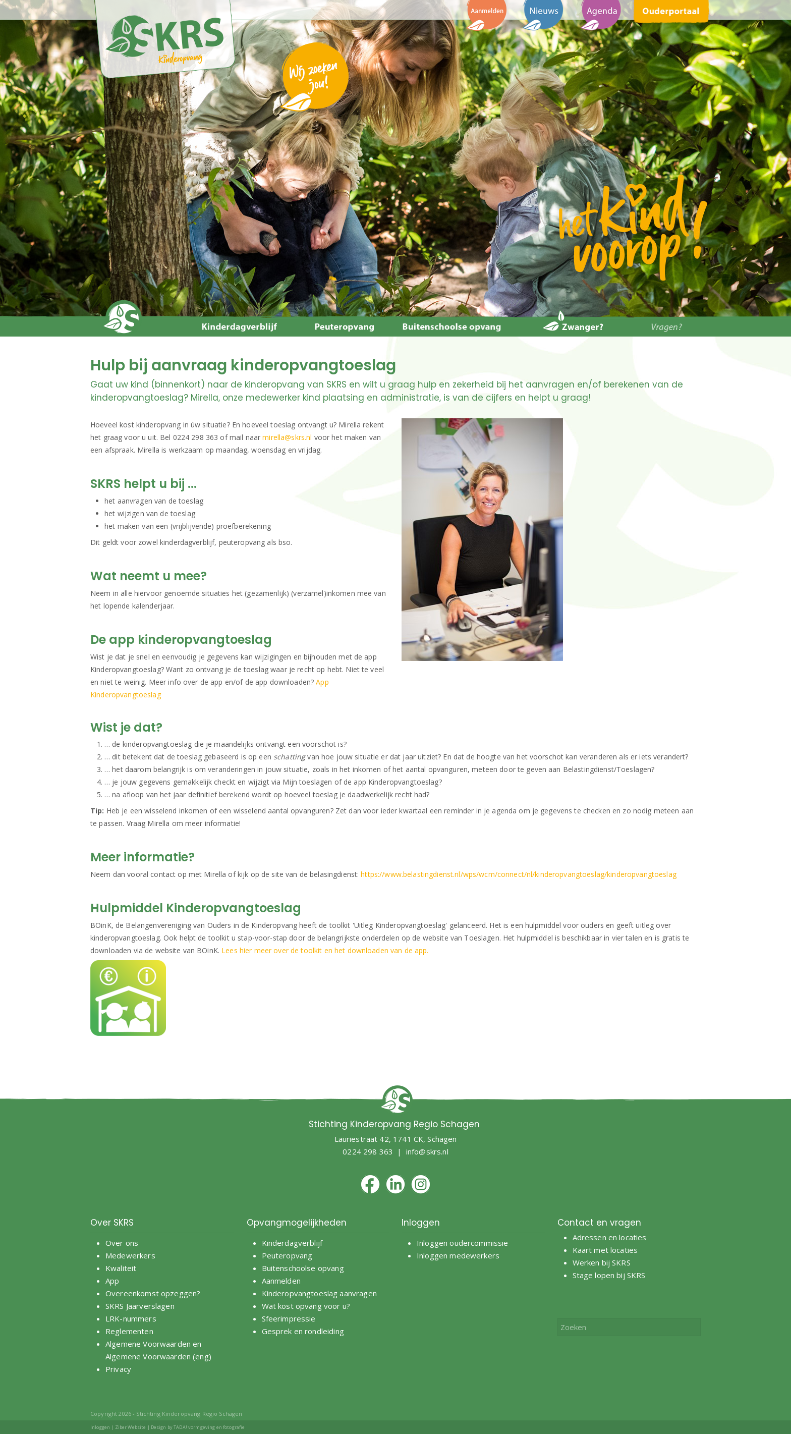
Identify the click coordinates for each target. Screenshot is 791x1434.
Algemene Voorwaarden (148, 1344)
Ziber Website (130, 1427)
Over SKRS (112, 1223)
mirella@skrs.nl (287, 437)
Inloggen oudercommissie (462, 1243)
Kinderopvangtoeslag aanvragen (319, 1293)
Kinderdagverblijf (292, 1243)
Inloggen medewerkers (458, 1255)
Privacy (118, 1369)
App (112, 1281)
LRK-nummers (130, 1318)
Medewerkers (130, 1255)
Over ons (121, 1243)
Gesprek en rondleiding (303, 1331)
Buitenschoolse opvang (303, 1268)
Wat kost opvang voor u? (306, 1306)
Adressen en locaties (610, 1237)
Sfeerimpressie (289, 1318)
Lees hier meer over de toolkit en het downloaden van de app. (324, 950)
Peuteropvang (287, 1255)
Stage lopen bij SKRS (609, 1275)
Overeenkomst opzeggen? (152, 1293)
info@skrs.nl (427, 1151)
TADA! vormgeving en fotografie (209, 1427)
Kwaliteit (120, 1268)
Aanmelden (282, 1281)
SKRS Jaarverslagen (140, 1306)
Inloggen (100, 1427)
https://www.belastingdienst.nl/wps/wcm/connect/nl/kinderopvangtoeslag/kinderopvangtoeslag (518, 874)
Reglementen (129, 1331)
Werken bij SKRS (602, 1262)
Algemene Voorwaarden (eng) (158, 1356)
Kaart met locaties (605, 1250)
